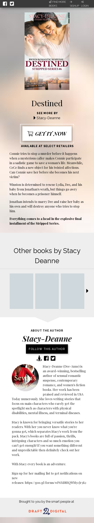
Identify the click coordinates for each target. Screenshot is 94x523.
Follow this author (47, 349)
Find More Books (57, 3)
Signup (74, 4)
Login (85, 4)
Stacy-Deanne (48, 118)
